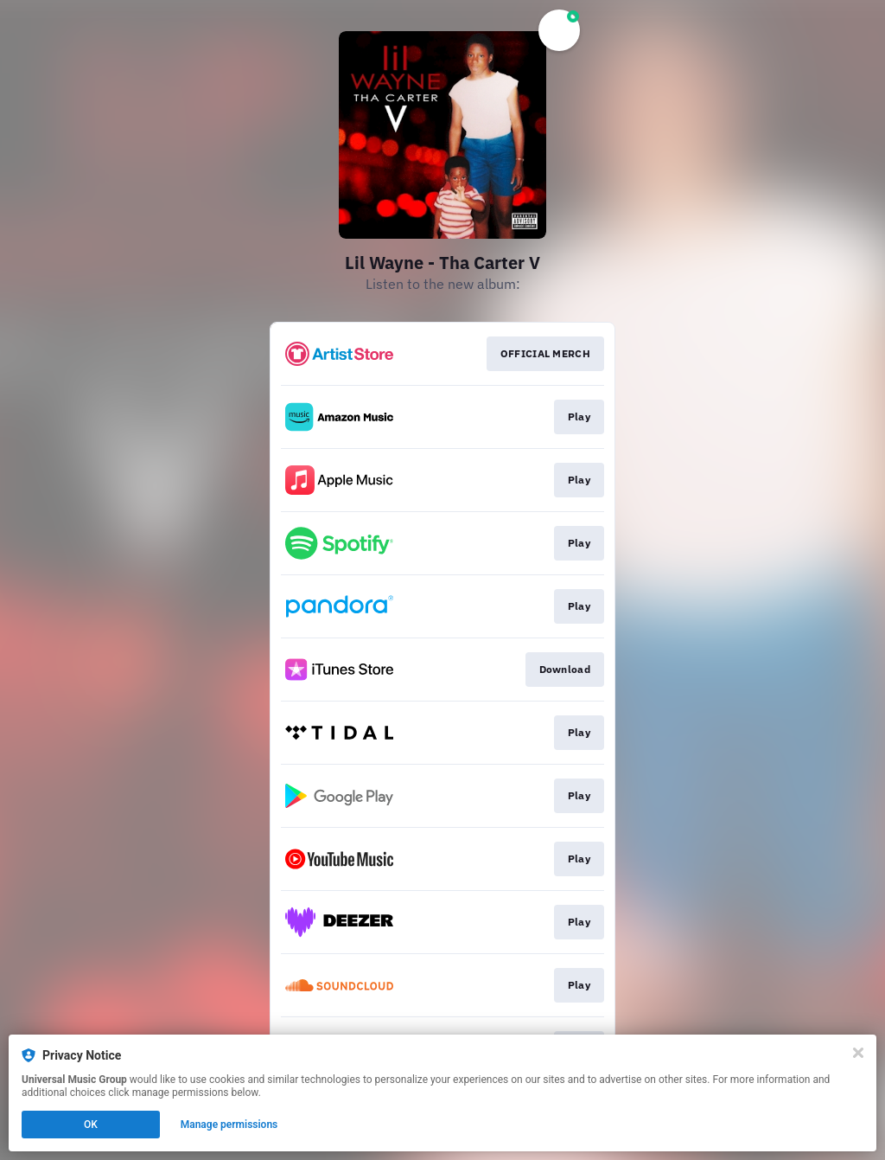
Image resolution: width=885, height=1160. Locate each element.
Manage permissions (229, 1124)
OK (91, 1124)
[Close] (858, 1053)
